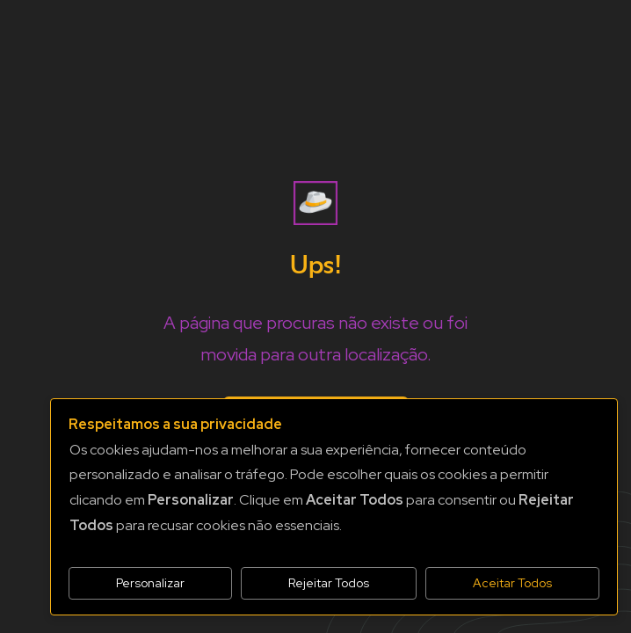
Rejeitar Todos (328, 583)
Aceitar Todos (512, 583)
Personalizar (150, 583)
